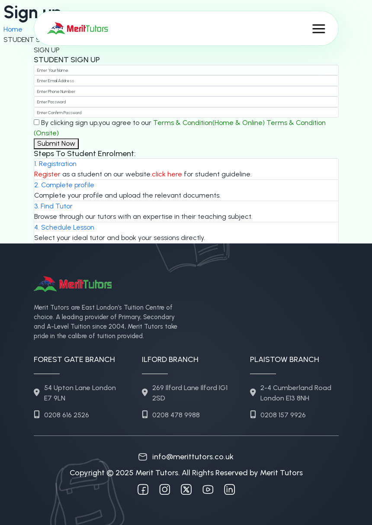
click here (167, 174)
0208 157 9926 (278, 415)
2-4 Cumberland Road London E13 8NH (290, 393)
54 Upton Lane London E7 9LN (75, 393)
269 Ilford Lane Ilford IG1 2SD (185, 393)
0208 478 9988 (171, 415)
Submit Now (56, 143)
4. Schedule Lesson (64, 227)
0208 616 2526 (61, 415)
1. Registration (55, 164)
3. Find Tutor (53, 206)
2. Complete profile (64, 185)
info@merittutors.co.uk (186, 456)
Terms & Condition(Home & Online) (209, 122)
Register (47, 174)
